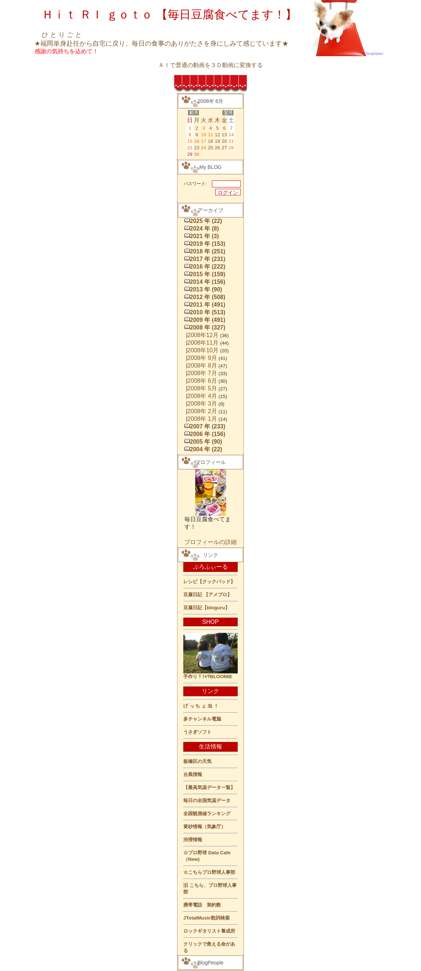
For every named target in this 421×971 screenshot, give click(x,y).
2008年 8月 (202, 365)
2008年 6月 (202, 381)
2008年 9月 (202, 358)
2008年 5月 (202, 388)
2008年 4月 (202, 396)
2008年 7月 (202, 373)
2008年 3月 (202, 404)
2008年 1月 (202, 419)
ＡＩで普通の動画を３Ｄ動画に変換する (210, 65)
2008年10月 (203, 350)
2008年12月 (203, 335)
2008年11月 (203, 343)
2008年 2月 (202, 411)
